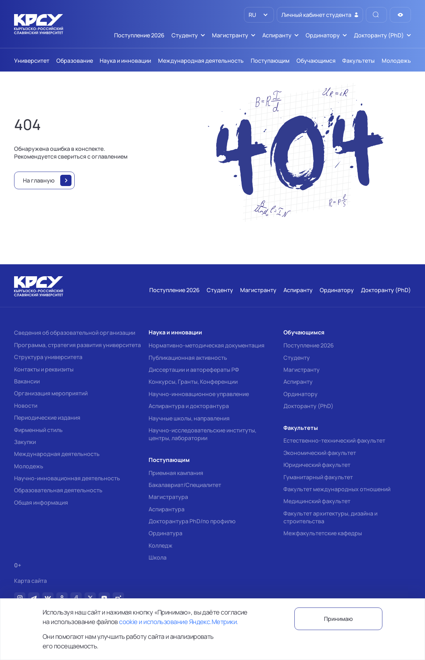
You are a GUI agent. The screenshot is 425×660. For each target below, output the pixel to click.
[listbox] (259, 15)
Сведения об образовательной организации (74, 333)
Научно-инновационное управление (199, 394)
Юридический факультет (316, 465)
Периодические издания (47, 417)
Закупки (25, 442)
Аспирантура (167, 509)
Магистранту (301, 370)
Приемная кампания (176, 473)
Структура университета (48, 357)
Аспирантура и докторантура (189, 406)
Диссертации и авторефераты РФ (194, 370)
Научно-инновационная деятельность (67, 478)
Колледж (161, 545)
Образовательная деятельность (58, 490)
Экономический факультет (319, 453)
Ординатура (165, 533)
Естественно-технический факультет (334, 440)
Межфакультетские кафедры (322, 533)
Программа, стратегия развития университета (77, 345)
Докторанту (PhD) (308, 406)
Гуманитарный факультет (318, 477)
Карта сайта (30, 581)
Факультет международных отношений (336, 489)
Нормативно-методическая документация (206, 345)
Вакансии (27, 381)
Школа (158, 557)
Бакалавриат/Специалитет (185, 485)
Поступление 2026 (308, 345)
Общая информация (41, 502)
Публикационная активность (188, 358)
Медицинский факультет (316, 501)
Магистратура (168, 497)
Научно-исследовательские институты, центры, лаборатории (202, 434)
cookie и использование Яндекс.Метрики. (178, 621)
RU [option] (252, 15)
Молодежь (28, 466)
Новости (25, 405)
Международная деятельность (57, 454)
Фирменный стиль (38, 430)
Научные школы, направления (189, 418)
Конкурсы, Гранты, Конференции (193, 381)
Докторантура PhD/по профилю (192, 521)
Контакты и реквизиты (44, 369)
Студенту (296, 358)
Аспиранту (298, 381)
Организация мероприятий (51, 393)
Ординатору (300, 394)
